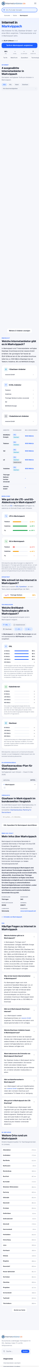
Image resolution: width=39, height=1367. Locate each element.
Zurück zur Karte (19, 1253)
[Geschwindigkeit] (19, 88)
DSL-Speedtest (21, 529)
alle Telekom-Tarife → (19, 188)
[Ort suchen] (19, 760)
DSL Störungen (8, 1320)
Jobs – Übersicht (8, 1334)
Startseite (7, 15)
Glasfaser (25, 84)
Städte (15, 15)
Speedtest (24, 58)
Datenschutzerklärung (10, 1351)
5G (11, 449)
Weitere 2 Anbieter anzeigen (19, 274)
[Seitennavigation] (19, 58)
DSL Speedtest (8, 1330)
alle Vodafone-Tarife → (19, 105)
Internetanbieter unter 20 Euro (13, 1313)
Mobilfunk (14, 58)
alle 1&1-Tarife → (19, 151)
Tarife (5, 58)
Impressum (7, 1354)
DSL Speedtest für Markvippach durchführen (20, 768)
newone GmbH (26, 961)
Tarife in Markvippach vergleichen (19, 45)
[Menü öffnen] (35, 3)
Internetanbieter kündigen (11, 1309)
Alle (4, 84)
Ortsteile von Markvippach (13, 860)
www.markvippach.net (28, 854)
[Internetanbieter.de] (14, 3)
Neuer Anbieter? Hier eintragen (13, 1337)
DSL (10, 84)
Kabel (17, 84)
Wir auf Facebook (9, 1347)
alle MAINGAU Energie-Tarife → (19, 244)
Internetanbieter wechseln (12, 1306)
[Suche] (13, 1294)
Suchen (25, 1294)
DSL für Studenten (9, 1317)
